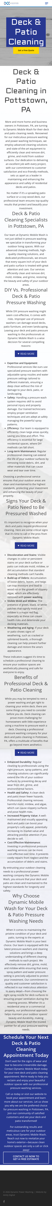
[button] (46, 3)
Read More (27, 353)
